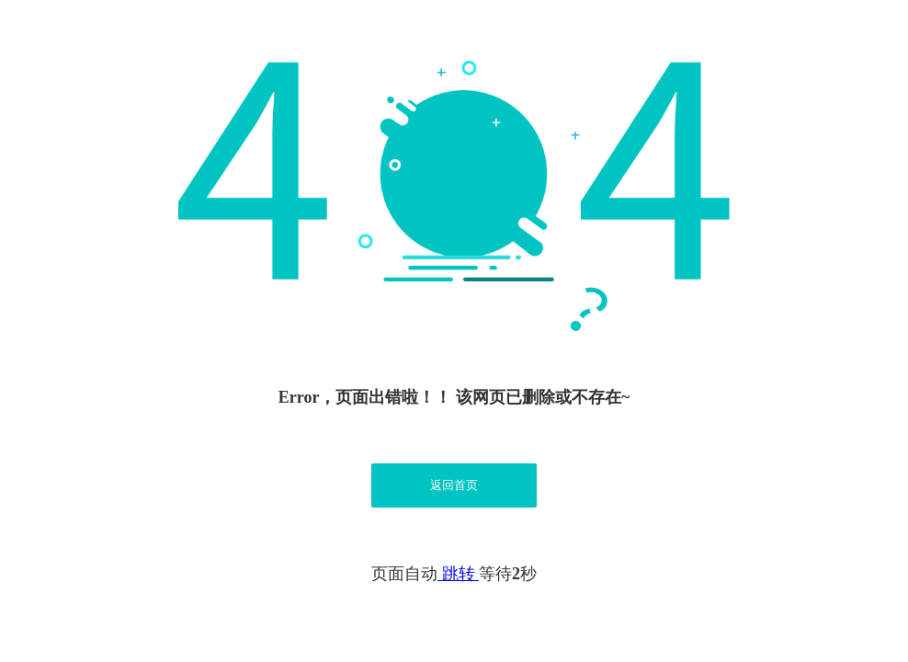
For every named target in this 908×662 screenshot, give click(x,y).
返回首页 (454, 485)
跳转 (458, 574)
